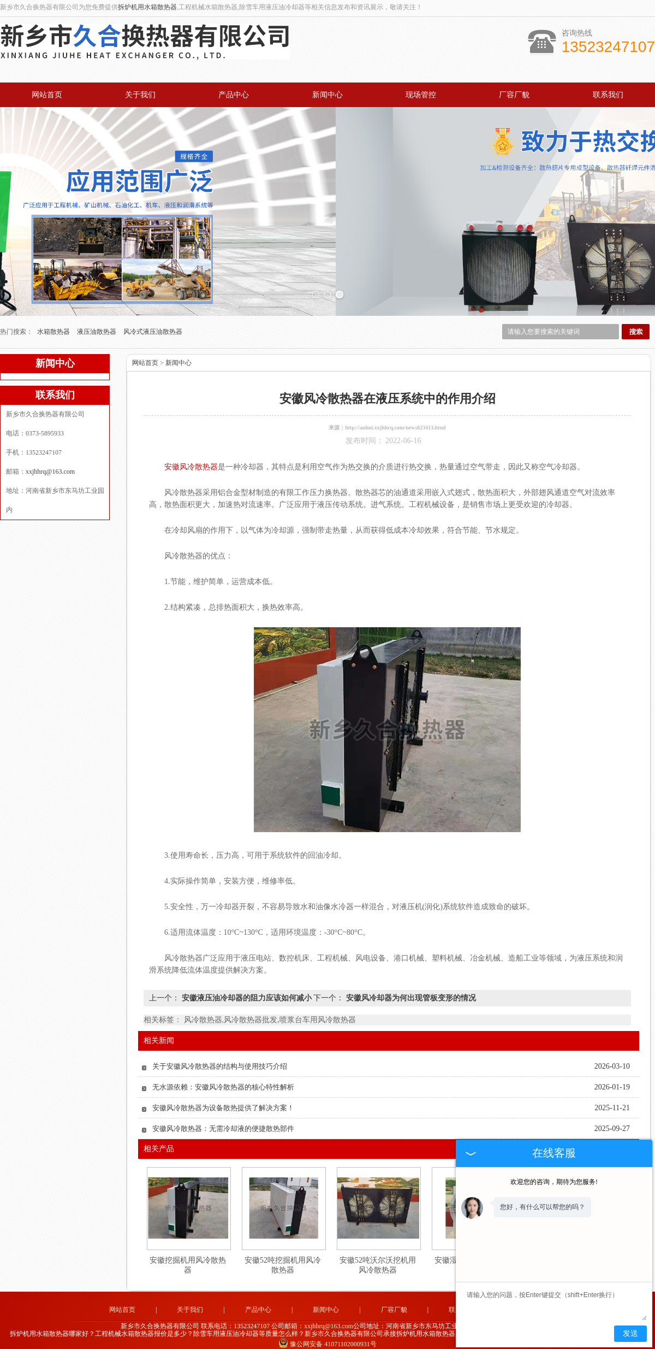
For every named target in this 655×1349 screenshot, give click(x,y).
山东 (327, 1338)
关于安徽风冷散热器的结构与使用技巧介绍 (219, 1052)
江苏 (371, 1338)
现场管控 (421, 95)
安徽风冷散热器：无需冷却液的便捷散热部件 (223, 1115)
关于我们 (140, 95)
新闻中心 (327, 95)
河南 (297, 1338)
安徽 (356, 1338)
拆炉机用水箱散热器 (147, 7)
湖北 (341, 1338)
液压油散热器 (97, 318)
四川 (385, 1338)
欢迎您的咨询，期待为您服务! (554, 1182)
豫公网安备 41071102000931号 (327, 1330)
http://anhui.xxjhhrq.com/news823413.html (395, 414)
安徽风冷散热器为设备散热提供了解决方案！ (223, 1094)
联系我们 (608, 95)
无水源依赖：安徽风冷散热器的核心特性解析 (223, 1073)
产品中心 (233, 95)
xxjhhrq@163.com (50, 458)
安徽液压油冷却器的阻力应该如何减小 (246, 984)
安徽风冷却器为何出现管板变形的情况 (410, 984)
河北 (312, 1338)
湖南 (400, 1338)
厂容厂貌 (514, 95)
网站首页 (47, 95)
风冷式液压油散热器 (152, 318)
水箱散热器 (54, 318)
